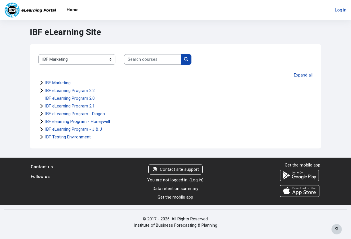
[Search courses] (152, 59)
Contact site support (175, 169)
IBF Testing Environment (68, 137)
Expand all (303, 75)
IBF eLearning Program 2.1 (70, 106)
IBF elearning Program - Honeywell (77, 121)
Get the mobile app (175, 197)
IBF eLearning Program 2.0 (70, 98)
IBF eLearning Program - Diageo (75, 113)
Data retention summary (175, 188)
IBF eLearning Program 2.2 (70, 90)
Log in (340, 10)
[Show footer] (336, 229)
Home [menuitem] (73, 9)
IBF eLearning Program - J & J (73, 129)
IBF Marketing (58, 82)
